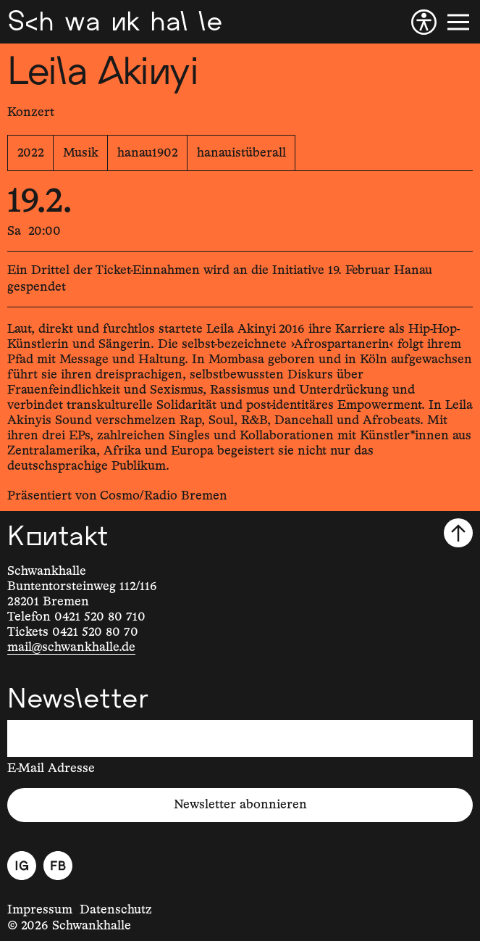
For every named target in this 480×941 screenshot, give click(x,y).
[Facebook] (57, 865)
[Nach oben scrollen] (458, 532)
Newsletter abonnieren (240, 804)
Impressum (39, 909)
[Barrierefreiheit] (424, 22)
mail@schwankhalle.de (71, 647)
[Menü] (458, 22)
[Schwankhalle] (114, 21)
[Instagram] (21, 865)
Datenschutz (116, 909)
